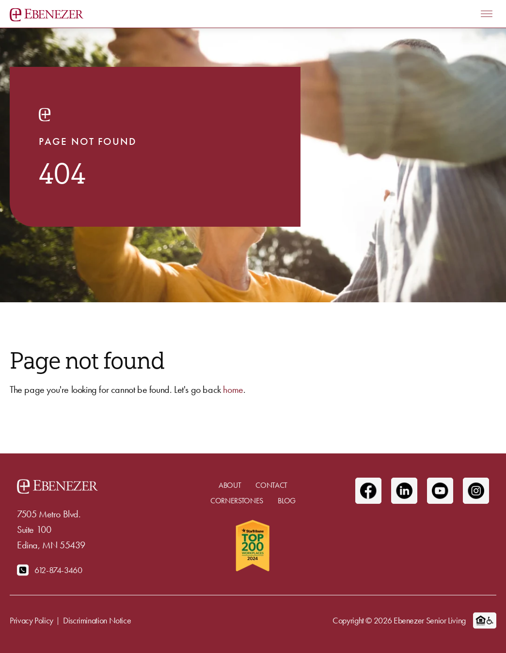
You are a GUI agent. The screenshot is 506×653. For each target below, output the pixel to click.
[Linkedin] (404, 491)
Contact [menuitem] (271, 485)
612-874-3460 (58, 569)
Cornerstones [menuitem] (236, 501)
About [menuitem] (230, 485)
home (233, 389)
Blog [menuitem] (287, 501)
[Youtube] (440, 491)
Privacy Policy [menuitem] (31, 620)
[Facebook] (368, 491)
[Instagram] (476, 491)
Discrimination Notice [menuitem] (97, 620)
